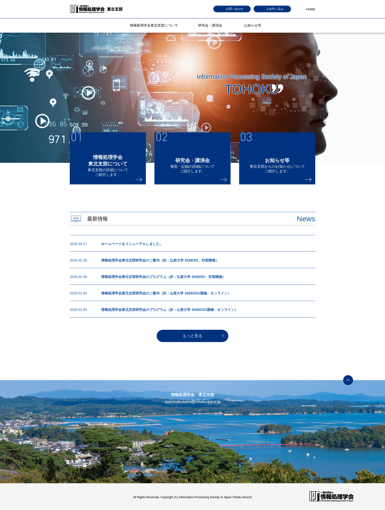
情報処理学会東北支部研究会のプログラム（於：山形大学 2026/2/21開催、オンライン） (169, 310)
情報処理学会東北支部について (154, 25)
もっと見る (192, 336)
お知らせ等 (252, 25)
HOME (311, 9)
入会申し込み (275, 9)
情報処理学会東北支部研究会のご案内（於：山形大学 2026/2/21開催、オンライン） (166, 293)
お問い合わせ (234, 9)
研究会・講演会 (210, 25)
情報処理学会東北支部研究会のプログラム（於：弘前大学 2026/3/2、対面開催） (163, 277)
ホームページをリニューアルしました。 (132, 244)
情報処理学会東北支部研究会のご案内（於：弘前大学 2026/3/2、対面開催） (160, 260)
